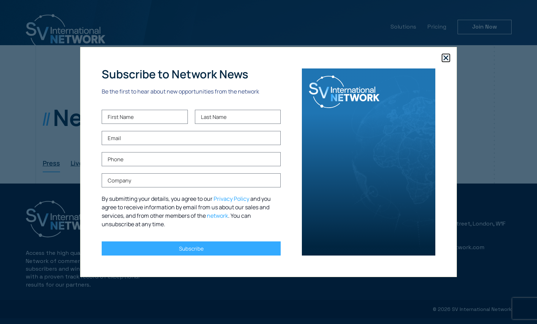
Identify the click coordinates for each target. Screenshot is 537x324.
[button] (445, 57)
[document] (268, 162)
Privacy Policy (231, 199)
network (217, 216)
